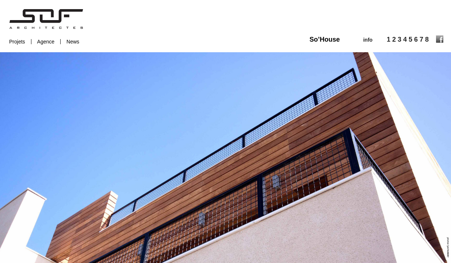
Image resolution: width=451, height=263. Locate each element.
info (367, 40)
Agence (45, 42)
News (72, 42)
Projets (17, 42)
